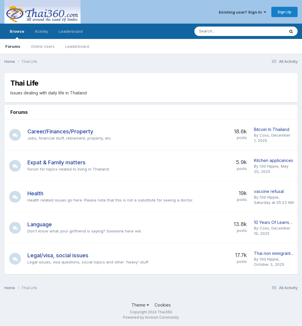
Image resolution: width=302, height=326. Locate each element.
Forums (12, 46)
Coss (264, 135)
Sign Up (284, 11)
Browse (17, 34)
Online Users (43, 46)
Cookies (163, 304)
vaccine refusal (269, 191)
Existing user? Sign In (242, 12)
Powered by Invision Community (151, 317)
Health (35, 193)
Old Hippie (269, 166)
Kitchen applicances (273, 160)
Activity (41, 31)
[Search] (224, 31)
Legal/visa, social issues (57, 255)
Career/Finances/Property (60, 131)
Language (39, 224)
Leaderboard (77, 46)
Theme (140, 304)
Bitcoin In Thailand (271, 129)
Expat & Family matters (56, 162)
